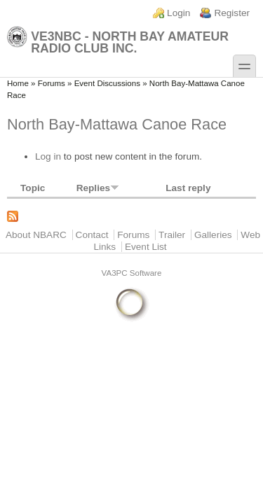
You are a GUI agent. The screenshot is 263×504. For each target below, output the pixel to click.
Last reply (188, 188)
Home (18, 83)
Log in (48, 156)
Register (232, 13)
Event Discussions (107, 83)
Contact (92, 235)
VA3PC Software (132, 273)
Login (178, 13)
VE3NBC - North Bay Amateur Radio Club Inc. (118, 40)
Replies (97, 188)
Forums (51, 83)
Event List (146, 246)
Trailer (172, 235)
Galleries (213, 235)
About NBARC (36, 235)
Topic (32, 188)
